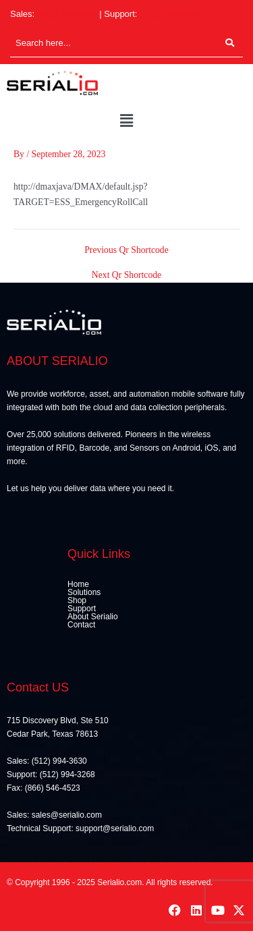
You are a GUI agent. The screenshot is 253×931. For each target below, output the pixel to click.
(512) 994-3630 (67, 14)
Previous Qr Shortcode (126, 250)
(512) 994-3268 (170, 14)
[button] (126, 121)
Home (78, 584)
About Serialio (92, 617)
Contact (81, 625)
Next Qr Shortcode (126, 275)
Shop (76, 600)
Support (81, 608)
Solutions (84, 592)
